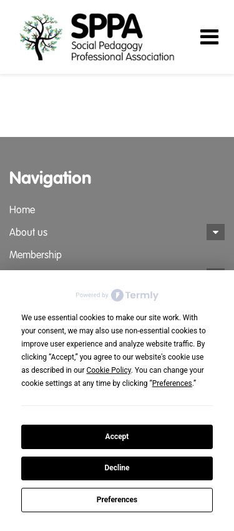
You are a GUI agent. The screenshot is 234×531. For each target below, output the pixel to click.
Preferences (117, 499)
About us (28, 232)
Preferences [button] (172, 383)
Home (22, 210)
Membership (35, 255)
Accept (117, 436)
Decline (116, 467)
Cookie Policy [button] (108, 370)
